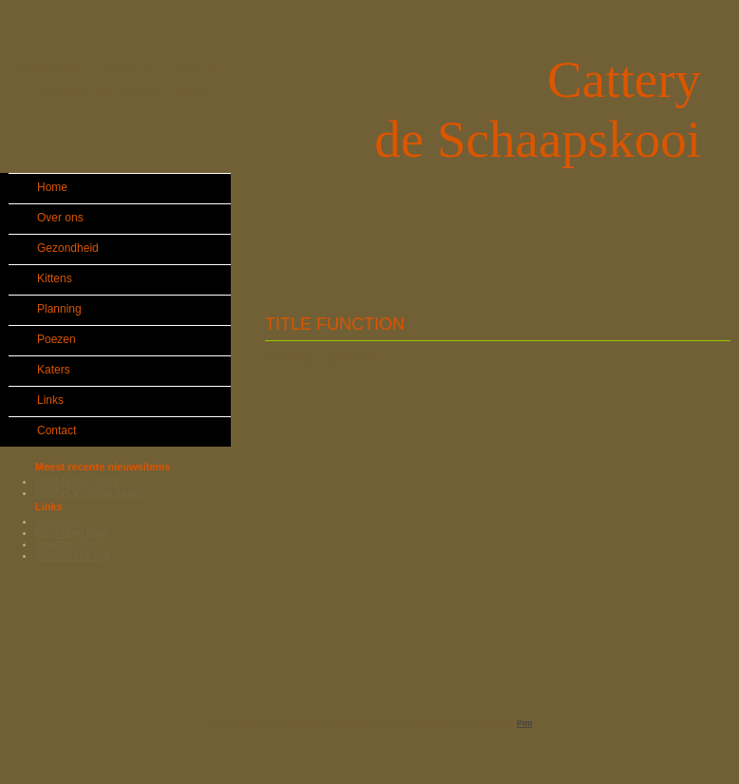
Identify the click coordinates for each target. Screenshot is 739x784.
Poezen (56, 339)
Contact (56, 430)
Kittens (54, 278)
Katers (53, 369)
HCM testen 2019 (77, 481)
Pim (525, 723)
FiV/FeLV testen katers (90, 492)
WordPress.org (72, 555)
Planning (59, 309)
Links (50, 400)
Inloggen (57, 520)
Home (52, 187)
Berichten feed (71, 532)
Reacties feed (69, 543)
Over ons (60, 217)
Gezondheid (68, 248)
